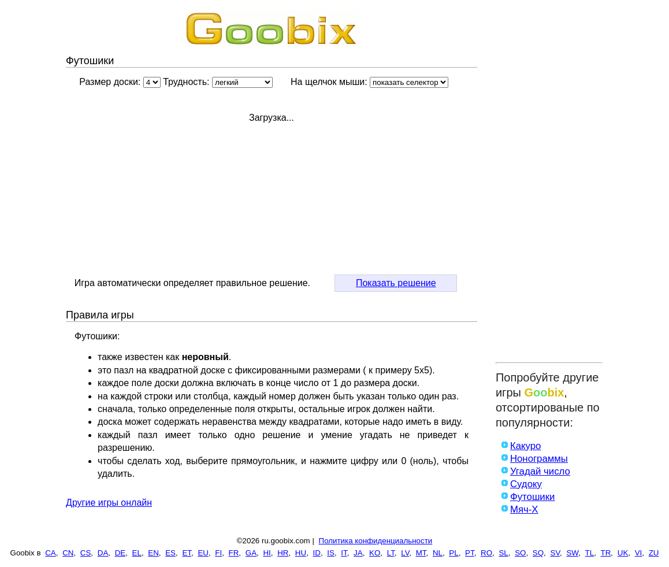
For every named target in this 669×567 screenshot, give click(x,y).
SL (503, 553)
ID (317, 553)
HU (300, 553)
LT (391, 553)
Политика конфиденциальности (376, 540)
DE (120, 553)
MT (421, 553)
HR (282, 553)
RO (486, 553)
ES (170, 553)
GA (251, 553)
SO (520, 553)
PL (453, 553)
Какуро (525, 445)
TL (589, 553)
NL (438, 553)
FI (218, 553)
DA (103, 553)
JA (358, 553)
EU (203, 553)
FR (234, 553)
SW (572, 553)
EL (137, 553)
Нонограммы (539, 458)
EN (153, 553)
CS (85, 553)
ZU (654, 553)
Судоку (526, 484)
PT (469, 553)
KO (374, 553)
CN (67, 553)
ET (186, 553)
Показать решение (396, 283)
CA (50, 553)
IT (344, 553)
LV (405, 553)
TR (606, 553)
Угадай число (540, 471)
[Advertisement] (549, 183)
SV (555, 553)
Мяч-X (524, 509)
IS (331, 553)
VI (638, 553)
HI (266, 553)
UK (623, 553)
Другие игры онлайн (109, 502)
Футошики (532, 496)
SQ (538, 553)
